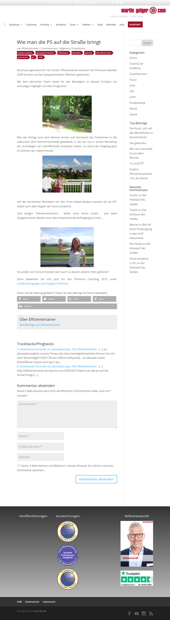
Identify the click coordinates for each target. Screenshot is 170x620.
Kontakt (135, 24)
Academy (61, 24)
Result (133, 108)
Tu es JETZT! (137, 163)
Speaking (14, 24)
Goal (132, 85)
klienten (76, 52)
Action (133, 58)
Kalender (111, 24)
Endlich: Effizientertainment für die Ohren (141, 174)
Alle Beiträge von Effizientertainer (39, 325)
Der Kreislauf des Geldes (138, 199)
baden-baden (25, 52)
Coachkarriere (138, 74)
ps (33, 57)
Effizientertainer (30, 48)
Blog (100, 24)
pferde (88, 52)
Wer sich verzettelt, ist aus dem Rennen (141, 153)
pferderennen (103, 52)
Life (132, 91)
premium (23, 57)
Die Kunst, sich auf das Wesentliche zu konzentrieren (141, 132)
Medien (86, 24)
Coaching (31, 24)
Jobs (122, 24)
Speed (133, 114)
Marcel (134, 224)
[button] (29, 299)
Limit (133, 97)
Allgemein (65, 48)
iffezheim (63, 52)
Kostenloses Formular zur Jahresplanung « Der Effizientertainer (58, 349)
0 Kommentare (49, 48)
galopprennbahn (45, 52)
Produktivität (78, 48)
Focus (133, 79)
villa (40, 57)
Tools (73, 24)
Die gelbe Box (138, 143)
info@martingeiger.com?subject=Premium (43, 283)
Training (44, 24)
